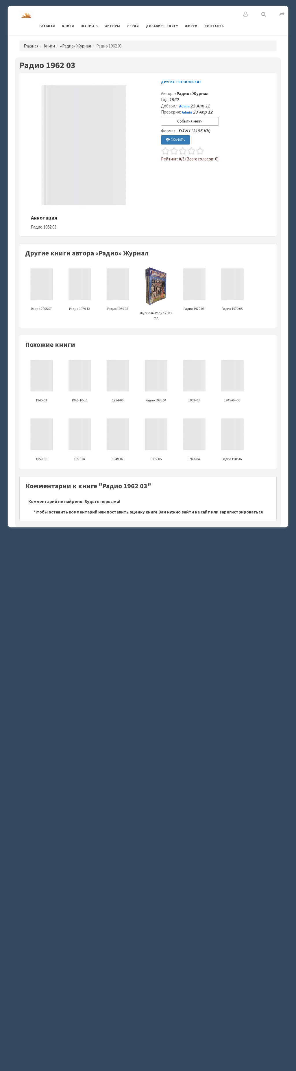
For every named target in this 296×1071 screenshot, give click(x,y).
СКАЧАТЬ (175, 139)
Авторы (112, 26)
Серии (133, 26)
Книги (68, 26)
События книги (190, 121)
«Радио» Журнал (75, 46)
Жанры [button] (88, 26)
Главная (47, 26)
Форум (191, 26)
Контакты (215, 26)
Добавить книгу (162, 26)
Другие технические (181, 82)
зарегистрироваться (241, 512)
